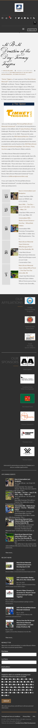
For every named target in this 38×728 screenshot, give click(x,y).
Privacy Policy (26, 716)
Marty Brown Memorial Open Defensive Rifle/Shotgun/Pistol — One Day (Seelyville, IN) (24, 521)
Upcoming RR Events (19, 74)
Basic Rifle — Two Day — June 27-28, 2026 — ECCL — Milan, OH (27, 207)
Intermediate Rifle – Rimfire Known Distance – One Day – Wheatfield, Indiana (25, 507)
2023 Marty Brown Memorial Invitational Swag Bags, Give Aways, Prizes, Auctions (19, 146)
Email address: (6, 667)
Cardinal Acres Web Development (25, 723)
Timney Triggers (7, 79)
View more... (9, 552)
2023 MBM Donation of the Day (19, 72)
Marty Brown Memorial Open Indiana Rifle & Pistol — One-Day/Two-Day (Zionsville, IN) (23, 536)
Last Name (5, 659)
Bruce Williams (8, 70)
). (18, 176)
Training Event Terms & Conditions (11, 716)
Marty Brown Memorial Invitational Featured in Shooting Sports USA (24, 565)
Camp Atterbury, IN (26, 129)
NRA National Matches (21, 136)
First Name (5, 651)
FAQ (34, 716)
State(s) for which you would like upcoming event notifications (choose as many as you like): (16, 675)
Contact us (30, 465)
